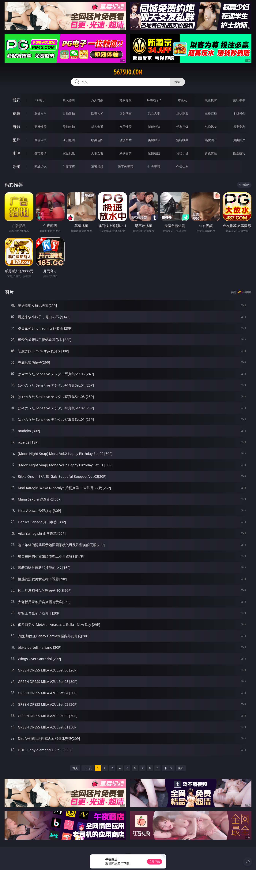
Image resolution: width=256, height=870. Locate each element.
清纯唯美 (182, 140)
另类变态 (239, 127)
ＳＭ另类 (239, 113)
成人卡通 (97, 127)
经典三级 (182, 127)
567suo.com (128, 72)
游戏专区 (125, 100)
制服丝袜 (154, 127)
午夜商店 (69, 167)
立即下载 (154, 861)
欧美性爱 (125, 127)
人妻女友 (97, 153)
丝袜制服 (182, 113)
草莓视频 (97, 167)
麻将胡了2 (154, 100)
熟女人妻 (154, 113)
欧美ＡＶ (97, 113)
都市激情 (40, 153)
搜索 (177, 82)
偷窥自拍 (40, 140)
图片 (16, 139)
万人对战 (97, 100)
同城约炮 (40, 167)
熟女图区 (211, 140)
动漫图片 (125, 140)
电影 (16, 126)
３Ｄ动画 (125, 113)
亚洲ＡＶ (40, 113)
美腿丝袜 (154, 140)
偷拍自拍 (69, 127)
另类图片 (239, 140)
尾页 (180, 768)
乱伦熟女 (211, 127)
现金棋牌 (211, 100)
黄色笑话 (211, 153)
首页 (75, 768)
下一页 (168, 768)
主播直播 (211, 113)
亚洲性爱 (40, 127)
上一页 (88, 768)
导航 (16, 166)
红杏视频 (154, 167)
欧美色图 (97, 140)
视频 (16, 113)
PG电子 (40, 100)
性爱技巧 (239, 153)
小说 (16, 153)
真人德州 (69, 100)
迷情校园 (154, 153)
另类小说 (182, 153)
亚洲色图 (69, 140)
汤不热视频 (125, 167)
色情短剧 (182, 167)
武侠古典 (125, 153)
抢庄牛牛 (239, 100)
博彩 (16, 100)
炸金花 (182, 100)
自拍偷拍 (69, 113)
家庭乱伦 (69, 153)
